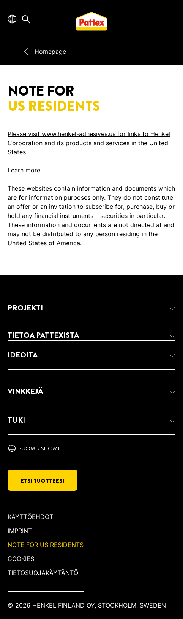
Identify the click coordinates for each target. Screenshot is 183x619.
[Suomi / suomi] (33, 448)
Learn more (24, 170)
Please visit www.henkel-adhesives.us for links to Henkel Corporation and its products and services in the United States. (89, 143)
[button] (91, 308)
